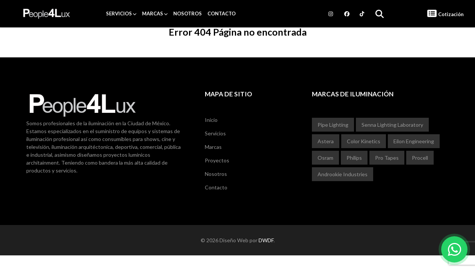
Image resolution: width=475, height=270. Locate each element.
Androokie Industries (343, 174)
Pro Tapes (387, 157)
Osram (325, 157)
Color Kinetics (363, 141)
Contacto (221, 13)
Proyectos (217, 160)
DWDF (266, 240)
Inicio (211, 120)
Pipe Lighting (333, 125)
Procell (420, 157)
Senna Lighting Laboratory (392, 125)
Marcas (152, 13)
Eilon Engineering (413, 141)
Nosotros (187, 13)
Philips (354, 157)
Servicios (119, 13)
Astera (326, 141)
